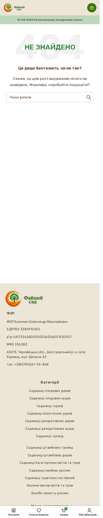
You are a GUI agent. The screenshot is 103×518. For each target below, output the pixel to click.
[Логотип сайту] (14, 7)
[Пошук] (50, 97)
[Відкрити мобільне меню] (92, 7)
